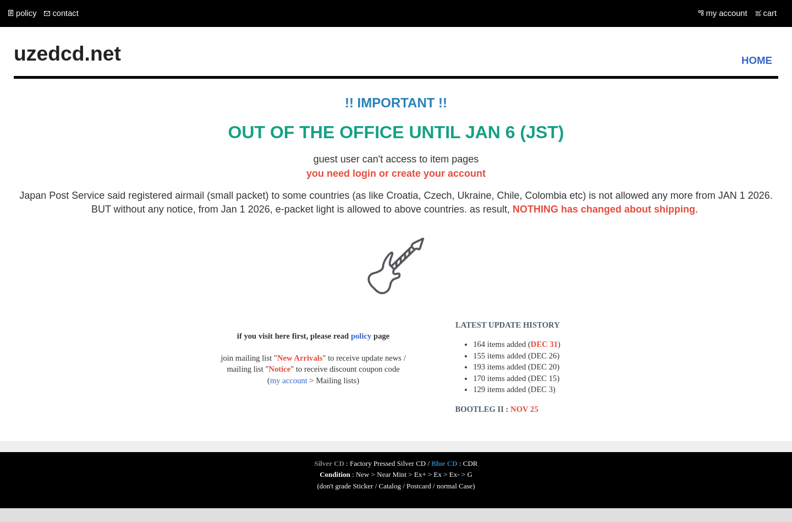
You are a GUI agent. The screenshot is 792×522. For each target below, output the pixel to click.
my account (726, 13)
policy (26, 13)
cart (770, 13)
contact (65, 13)
